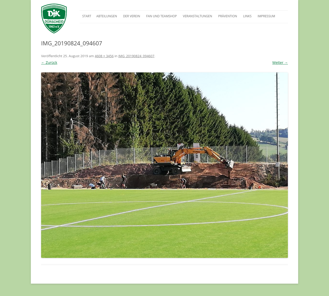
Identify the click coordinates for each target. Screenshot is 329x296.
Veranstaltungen (197, 16)
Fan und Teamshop (161, 16)
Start (86, 16)
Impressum (266, 16)
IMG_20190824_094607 (136, 56)
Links (247, 16)
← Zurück (49, 62)
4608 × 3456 (104, 56)
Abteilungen (106, 16)
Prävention (227, 16)
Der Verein (131, 16)
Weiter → (280, 62)
